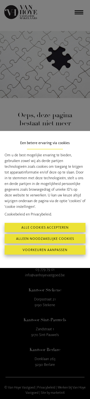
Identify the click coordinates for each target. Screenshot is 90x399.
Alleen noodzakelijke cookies (45, 239)
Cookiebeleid (15, 214)
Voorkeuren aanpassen (45, 250)
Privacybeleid (41, 214)
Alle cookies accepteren (45, 228)
